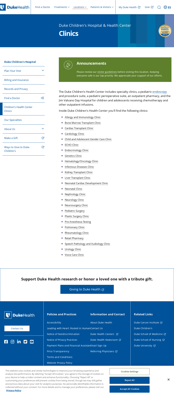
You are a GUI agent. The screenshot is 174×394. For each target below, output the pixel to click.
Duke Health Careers (102, 334)
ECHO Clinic (72, 144)
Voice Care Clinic (74, 254)
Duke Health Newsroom (104, 339)
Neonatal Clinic (73, 188)
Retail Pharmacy (74, 238)
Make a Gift (11, 138)
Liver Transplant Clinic (77, 177)
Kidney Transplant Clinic (79, 172)
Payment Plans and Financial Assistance (70, 345)
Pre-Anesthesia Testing (78, 221)
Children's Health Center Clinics (18, 109)
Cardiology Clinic (74, 133)
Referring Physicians (102, 351)
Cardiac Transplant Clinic (79, 128)
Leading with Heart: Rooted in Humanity (70, 328)
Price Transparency (58, 351)
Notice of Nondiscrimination (63, 334)
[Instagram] (13, 342)
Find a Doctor (42, 7)
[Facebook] (6, 342)
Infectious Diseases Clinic (79, 166)
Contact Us (17, 328)
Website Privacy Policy (59, 362)
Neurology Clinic (74, 199)
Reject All (129, 381)
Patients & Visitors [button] (101, 7)
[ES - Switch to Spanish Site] (167, 7)
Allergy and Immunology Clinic (83, 117)
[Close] (168, 381)
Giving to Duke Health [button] (84, 289)
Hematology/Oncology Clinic (81, 161)
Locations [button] (79, 7)
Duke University (143, 345)
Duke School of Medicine (148, 334)
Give (147, 7)
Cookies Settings (129, 372)
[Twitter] (26, 342)
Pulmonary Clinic (75, 227)
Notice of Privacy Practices (62, 339)
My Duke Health (128, 7)
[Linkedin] (19, 342)
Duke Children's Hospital (20, 61)
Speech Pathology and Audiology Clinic (87, 243)
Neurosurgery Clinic (76, 205)
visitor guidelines (107, 71)
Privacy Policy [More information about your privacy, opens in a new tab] (13, 391)
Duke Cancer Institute (146, 322)
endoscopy (159, 92)
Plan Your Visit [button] (24, 70)
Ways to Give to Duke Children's (16, 149)
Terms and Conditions (60, 357)
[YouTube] (32, 342)
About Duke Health (101, 322)
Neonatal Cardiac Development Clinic (86, 183)
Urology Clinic (73, 249)
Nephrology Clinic (75, 194)
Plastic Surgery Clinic (77, 216)
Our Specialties (13, 120)
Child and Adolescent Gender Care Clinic (88, 139)
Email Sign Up (98, 345)
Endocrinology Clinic (77, 150)
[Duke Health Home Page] (20, 315)
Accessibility (54, 322)
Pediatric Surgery (75, 210)
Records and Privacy (16, 89)
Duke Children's (143, 328)
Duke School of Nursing (147, 339)
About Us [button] (24, 129)
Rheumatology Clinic (77, 232)
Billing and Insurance (16, 80)
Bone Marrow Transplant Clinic (83, 122)
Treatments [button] (60, 7)
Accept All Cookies (129, 390)
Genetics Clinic (73, 155)
